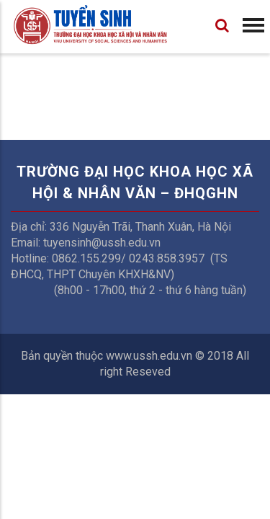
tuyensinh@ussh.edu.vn (102, 242)
